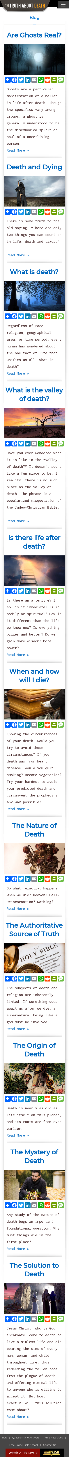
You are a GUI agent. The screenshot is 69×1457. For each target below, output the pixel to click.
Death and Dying (34, 167)
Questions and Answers (25, 1437)
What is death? (34, 272)
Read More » (18, 150)
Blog (4, 1437)
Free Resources (54, 1437)
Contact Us (49, 1444)
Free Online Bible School (23, 1444)
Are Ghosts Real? (34, 35)
